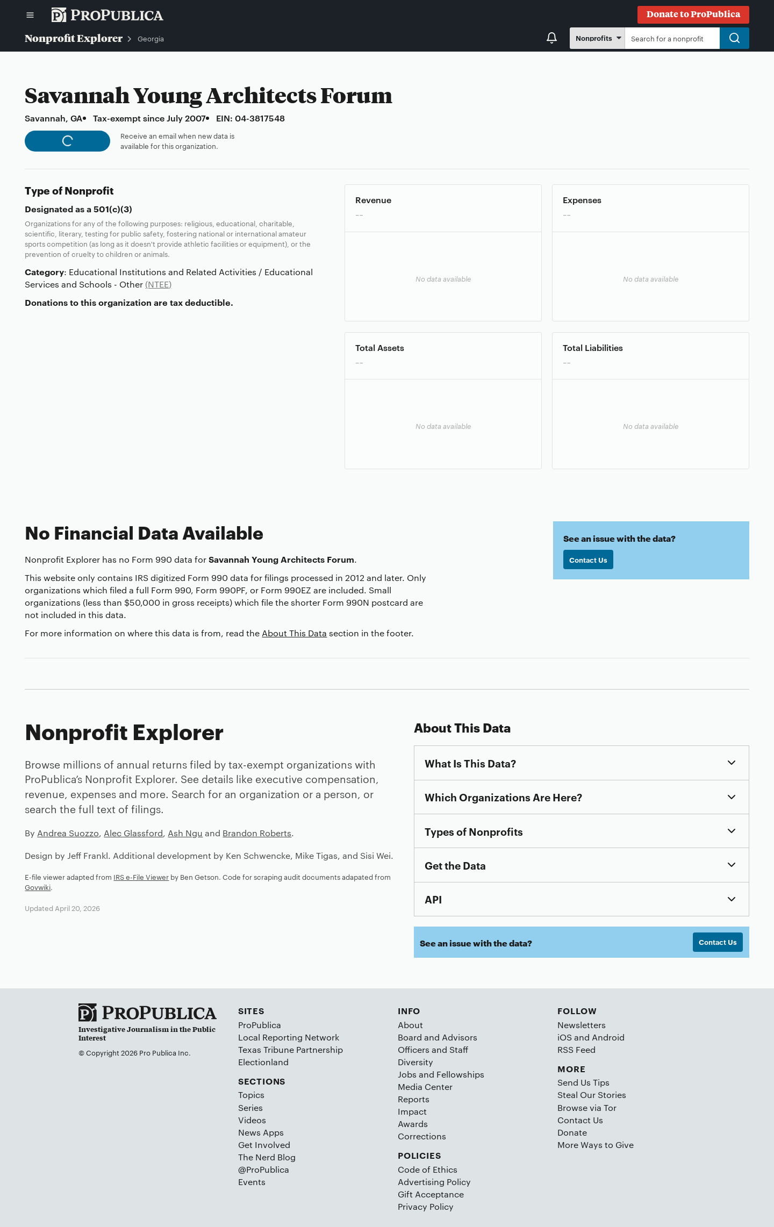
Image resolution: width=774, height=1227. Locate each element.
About (410, 1024)
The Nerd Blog (267, 1157)
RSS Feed (576, 1049)
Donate (572, 1132)
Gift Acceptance (431, 1194)
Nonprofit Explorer (74, 38)
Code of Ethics (427, 1169)
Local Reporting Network (288, 1037)
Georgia (151, 38)
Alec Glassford (133, 832)
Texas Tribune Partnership (290, 1049)
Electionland (263, 1061)
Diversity (415, 1061)
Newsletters (581, 1024)
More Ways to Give (595, 1144)
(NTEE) (158, 284)
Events (252, 1181)
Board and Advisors (437, 1037)
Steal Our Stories (591, 1094)
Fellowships (460, 1074)
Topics (251, 1094)
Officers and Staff (433, 1049)
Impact (412, 1111)
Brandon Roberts (257, 832)
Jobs (407, 1074)
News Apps (261, 1132)
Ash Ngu (185, 832)
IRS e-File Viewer (141, 876)
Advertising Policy (434, 1181)
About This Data (294, 632)
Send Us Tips (583, 1082)
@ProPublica (263, 1169)
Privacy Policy (426, 1206)
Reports (413, 1098)
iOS (564, 1037)
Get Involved (264, 1144)
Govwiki (38, 887)
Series (250, 1107)
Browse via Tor (587, 1107)
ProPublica (259, 1024)
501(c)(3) (113, 208)
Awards (413, 1123)
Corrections (422, 1136)
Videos (252, 1119)
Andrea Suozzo (68, 832)
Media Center (425, 1086)
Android (608, 1037)
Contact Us (588, 559)
